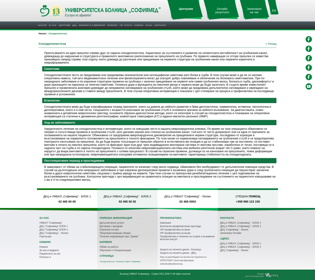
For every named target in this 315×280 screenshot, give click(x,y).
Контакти (160, 25)
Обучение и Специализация (115, 250)
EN (274, 10)
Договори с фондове (111, 226)
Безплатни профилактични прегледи (180, 226)
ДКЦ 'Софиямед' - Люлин (234, 229)
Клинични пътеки (109, 229)
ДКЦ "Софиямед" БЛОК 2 (53, 229)
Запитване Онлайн (230, 233)
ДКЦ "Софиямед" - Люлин (53, 233)
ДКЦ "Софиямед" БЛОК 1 (53, 226)
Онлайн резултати (222, 10)
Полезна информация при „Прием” (119, 236)
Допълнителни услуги (112, 222)
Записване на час (254, 10)
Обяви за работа (109, 247)
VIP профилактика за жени (175, 229)
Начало (42, 25)
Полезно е (45, 257)
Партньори (45, 236)
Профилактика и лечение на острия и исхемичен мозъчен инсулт (187, 238)
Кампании (165, 222)
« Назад (270, 43)
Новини (138, 25)
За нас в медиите (49, 250)
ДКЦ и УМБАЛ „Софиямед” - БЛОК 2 (240, 226)
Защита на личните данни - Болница (180, 249)
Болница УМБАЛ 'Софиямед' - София (139, 274)
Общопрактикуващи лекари (115, 233)
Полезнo (112, 25)
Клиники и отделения (92, 25)
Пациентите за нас (49, 253)
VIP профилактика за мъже (175, 233)
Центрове (65, 25)
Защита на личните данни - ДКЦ (178, 253)
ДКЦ (75, 25)
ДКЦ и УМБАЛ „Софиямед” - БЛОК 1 (240, 222)
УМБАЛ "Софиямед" (50, 222)
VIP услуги (126, 25)
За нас (53, 25)
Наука (148, 25)
